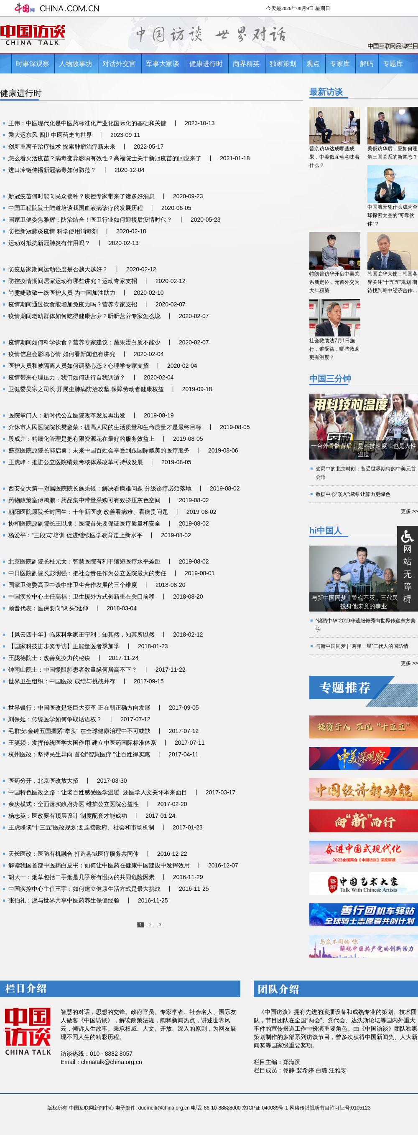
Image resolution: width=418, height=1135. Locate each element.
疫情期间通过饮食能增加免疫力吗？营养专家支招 (72, 304)
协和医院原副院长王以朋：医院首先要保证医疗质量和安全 (84, 523)
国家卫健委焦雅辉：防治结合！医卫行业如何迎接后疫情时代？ (90, 219)
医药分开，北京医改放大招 (43, 780)
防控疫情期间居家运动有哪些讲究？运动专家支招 (72, 281)
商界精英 (246, 63)
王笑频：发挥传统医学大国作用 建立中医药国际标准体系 (82, 742)
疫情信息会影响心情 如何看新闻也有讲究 (61, 354)
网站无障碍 (407, 574)
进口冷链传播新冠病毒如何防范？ (52, 170)
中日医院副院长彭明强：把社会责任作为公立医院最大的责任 (87, 573)
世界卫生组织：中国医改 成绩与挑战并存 (61, 681)
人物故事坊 (75, 63)
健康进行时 (206, 63)
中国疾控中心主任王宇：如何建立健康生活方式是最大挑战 (84, 888)
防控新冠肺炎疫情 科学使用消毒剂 (53, 231)
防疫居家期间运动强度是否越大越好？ (58, 269)
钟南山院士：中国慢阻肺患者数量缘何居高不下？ (72, 669)
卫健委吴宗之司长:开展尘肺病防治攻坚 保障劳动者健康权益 (86, 389)
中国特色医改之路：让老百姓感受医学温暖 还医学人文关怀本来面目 (97, 792)
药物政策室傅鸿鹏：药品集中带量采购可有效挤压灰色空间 (84, 500)
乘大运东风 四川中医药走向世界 (50, 134)
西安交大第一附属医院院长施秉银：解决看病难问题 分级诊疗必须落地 (99, 488)
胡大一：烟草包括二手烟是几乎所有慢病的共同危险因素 (81, 877)
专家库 (340, 63)
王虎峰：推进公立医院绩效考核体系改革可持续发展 (75, 462)
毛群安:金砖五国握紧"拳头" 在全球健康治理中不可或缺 (79, 731)
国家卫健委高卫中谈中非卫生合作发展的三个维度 (72, 584)
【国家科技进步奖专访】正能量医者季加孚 (64, 646)
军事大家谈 (162, 63)
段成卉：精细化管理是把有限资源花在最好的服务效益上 (81, 438)
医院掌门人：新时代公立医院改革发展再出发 (66, 415)
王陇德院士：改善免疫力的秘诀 (49, 658)
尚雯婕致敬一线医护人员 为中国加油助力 (61, 292)
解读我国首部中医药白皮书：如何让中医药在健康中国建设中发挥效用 (99, 865)
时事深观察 (32, 63)
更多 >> (409, 511)
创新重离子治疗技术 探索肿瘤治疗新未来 (61, 146)
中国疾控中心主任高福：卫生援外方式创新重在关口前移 (81, 596)
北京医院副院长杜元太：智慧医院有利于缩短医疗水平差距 (84, 561)
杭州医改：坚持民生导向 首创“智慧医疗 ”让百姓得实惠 (79, 754)
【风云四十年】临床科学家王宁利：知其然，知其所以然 (81, 634)
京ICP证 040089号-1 (265, 1108)
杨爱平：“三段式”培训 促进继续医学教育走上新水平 (75, 535)
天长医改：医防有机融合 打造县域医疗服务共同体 (73, 853)
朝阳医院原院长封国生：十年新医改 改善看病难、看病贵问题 (88, 511)
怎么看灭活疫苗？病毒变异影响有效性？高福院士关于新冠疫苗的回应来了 (104, 158)
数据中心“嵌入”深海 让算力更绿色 (353, 494)
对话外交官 (119, 63)
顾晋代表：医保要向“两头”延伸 (48, 608)
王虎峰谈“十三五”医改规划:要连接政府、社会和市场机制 (81, 827)
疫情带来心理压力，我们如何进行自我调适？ (66, 377)
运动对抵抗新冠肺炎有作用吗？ (49, 243)
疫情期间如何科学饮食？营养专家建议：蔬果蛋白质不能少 (84, 342)
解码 (366, 63)
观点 (313, 63)
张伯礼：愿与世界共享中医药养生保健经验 (64, 900)
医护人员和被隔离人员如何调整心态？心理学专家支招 (78, 365)
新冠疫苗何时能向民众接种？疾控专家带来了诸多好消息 (81, 196)
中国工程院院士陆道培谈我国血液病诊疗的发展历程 (75, 208)
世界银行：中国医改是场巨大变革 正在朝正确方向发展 (79, 707)
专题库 (393, 63)
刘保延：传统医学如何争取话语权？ (55, 719)
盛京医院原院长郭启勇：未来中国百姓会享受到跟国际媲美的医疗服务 (99, 450)
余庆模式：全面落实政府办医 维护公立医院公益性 (73, 804)
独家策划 (283, 63)
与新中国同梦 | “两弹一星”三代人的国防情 (362, 646)
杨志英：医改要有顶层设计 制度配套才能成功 (67, 815)
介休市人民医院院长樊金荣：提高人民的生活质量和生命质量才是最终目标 (104, 427)
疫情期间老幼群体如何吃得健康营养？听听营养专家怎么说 (84, 316)
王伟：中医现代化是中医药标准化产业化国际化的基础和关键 (87, 123)
